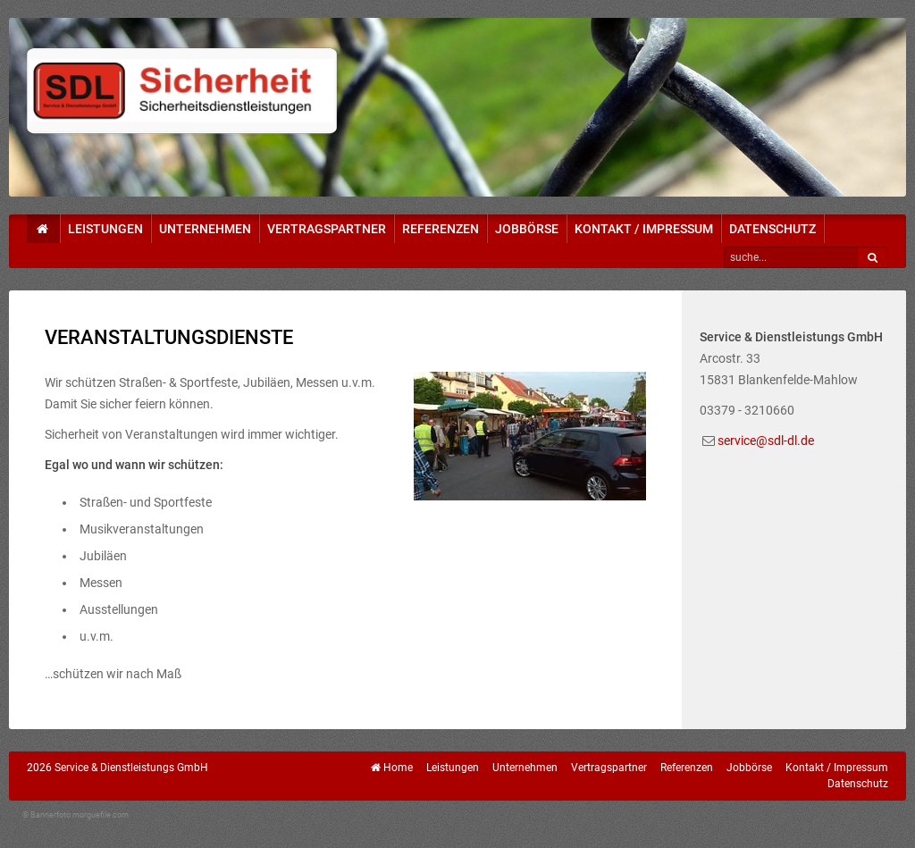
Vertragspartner (326, 229)
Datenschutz (772, 229)
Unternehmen (205, 229)
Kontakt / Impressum (644, 229)
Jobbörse (526, 229)
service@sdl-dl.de (766, 440)
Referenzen (440, 229)
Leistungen (105, 229)
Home (398, 767)
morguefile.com (100, 814)
